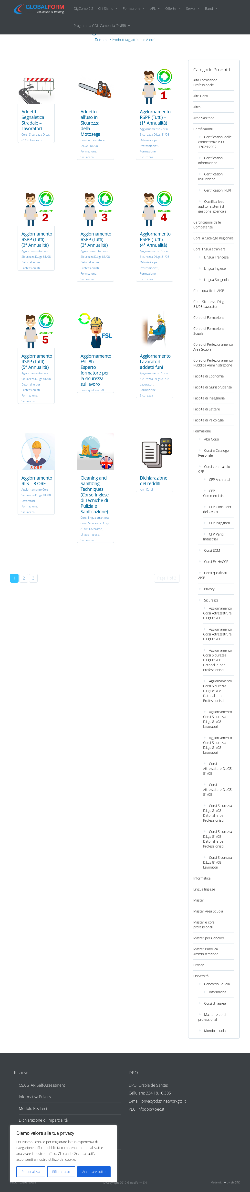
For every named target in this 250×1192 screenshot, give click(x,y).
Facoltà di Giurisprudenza (212, 387)
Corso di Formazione (209, 317)
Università (200, 976)
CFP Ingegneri (219, 523)
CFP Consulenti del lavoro (217, 509)
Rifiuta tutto (61, 1171)
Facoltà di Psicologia (208, 420)
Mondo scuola (215, 1030)
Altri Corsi (146, 489)
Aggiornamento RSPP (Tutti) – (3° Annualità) (96, 239)
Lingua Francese (216, 257)
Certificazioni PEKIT (218, 190)
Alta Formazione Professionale (205, 82)
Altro (196, 107)
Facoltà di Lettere (206, 409)
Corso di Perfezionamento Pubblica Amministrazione (213, 362)
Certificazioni (203, 129)
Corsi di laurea (215, 1003)
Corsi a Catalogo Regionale (213, 238)
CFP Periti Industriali (213, 536)
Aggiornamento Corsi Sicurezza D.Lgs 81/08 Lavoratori (154, 379)
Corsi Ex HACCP (216, 561)
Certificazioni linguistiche (210, 176)
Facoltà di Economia (208, 376)
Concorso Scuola (217, 984)
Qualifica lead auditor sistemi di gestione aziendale (212, 206)
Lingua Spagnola (216, 279)
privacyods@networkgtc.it (163, 1101)
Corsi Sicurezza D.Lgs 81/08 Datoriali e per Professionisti (217, 813)
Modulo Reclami (33, 1108)
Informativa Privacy (35, 1096)
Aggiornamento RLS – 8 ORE (36, 480)
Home (103, 39)
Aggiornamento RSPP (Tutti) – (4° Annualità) (155, 239)
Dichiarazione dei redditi (153, 480)
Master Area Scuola (208, 911)
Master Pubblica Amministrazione (206, 951)
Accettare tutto (93, 1171)
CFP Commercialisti (214, 493)
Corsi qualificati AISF (94, 390)
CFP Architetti (219, 479)
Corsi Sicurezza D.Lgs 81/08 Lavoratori (209, 304)
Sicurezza (87, 157)
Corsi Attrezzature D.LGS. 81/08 (217, 768)
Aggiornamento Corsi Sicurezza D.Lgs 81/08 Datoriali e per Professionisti (217, 660)
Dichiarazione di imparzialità (43, 1120)
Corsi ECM (212, 550)
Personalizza (30, 1171)
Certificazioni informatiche (210, 160)
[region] (63, 1153)
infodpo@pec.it (150, 1109)
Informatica (201, 878)
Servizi (191, 8)
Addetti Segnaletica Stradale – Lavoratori (32, 120)
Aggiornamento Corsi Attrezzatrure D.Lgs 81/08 (217, 613)
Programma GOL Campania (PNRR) (100, 25)
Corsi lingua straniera (95, 517)
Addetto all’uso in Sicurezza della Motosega (90, 123)
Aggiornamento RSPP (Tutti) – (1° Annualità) (155, 117)
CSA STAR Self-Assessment (42, 1085)
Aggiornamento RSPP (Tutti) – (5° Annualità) (36, 361)
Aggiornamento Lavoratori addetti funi (155, 361)
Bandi (209, 8)
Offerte (170, 8)
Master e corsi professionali (204, 924)
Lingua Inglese (90, 534)
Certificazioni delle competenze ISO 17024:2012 (215, 142)
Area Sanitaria (203, 118)
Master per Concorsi (209, 938)
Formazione (131, 8)
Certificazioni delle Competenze (207, 224)
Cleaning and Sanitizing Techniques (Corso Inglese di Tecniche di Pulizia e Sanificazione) (95, 495)
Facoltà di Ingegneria (209, 398)
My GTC (235, 1182)
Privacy (209, 589)
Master (198, 900)
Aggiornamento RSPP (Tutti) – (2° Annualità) (36, 239)
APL (153, 8)
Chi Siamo (105, 8)
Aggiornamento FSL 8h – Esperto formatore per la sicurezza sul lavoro (96, 370)
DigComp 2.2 (83, 8)
